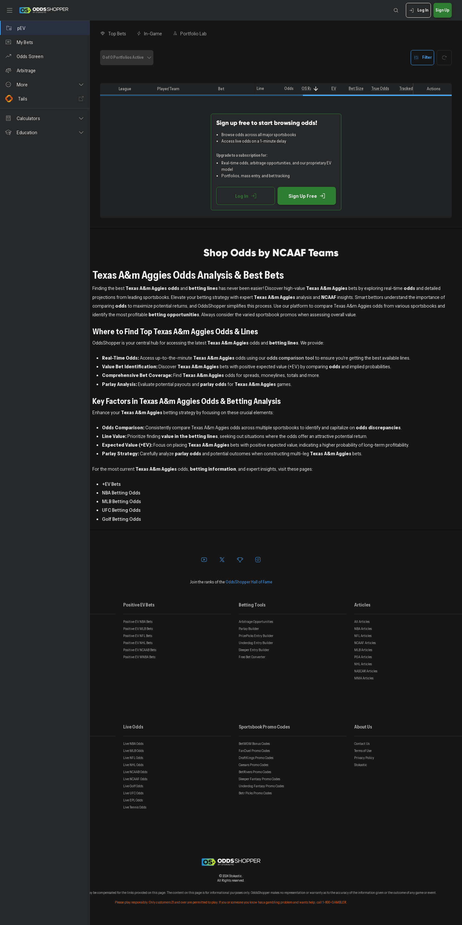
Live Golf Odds (133, 786)
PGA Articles (363, 657)
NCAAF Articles (365, 643)
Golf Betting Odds (121, 519)
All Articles (362, 621)
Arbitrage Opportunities (256, 621)
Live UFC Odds (133, 793)
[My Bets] (45, 42)
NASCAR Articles (365, 671)
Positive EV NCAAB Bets (139, 650)
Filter (422, 57)
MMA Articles (363, 678)
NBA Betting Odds (121, 492)
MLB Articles (363, 650)
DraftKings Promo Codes (256, 757)
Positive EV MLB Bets (138, 628)
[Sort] (316, 89)
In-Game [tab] (149, 33)
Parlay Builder (249, 628)
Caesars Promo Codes (253, 765)
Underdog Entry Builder (256, 643)
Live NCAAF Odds (135, 779)
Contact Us (362, 743)
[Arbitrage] (45, 70)
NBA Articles (363, 628)
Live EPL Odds (133, 800)
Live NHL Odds (133, 765)
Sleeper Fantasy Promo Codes (259, 779)
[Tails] (45, 99)
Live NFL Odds (133, 757)
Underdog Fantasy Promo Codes (261, 786)
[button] (45, 84)
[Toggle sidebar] (9, 10)
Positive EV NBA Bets (137, 621)
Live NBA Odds (133, 743)
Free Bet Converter (252, 657)
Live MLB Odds (133, 750)
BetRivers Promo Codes (255, 772)
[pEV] (45, 28)
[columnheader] (108, 89)
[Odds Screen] (45, 56)
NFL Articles (363, 635)
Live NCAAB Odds (135, 772)
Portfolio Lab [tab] (189, 33)
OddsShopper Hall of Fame (249, 581)
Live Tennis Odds (134, 807)
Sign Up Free (307, 196)
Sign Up (442, 10)
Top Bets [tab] (113, 33)
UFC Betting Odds (121, 510)
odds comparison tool (290, 357)
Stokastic (360, 765)
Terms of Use (363, 750)
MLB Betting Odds (121, 501)
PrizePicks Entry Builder (256, 635)
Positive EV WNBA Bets (139, 657)
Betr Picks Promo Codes (255, 793)
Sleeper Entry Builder (254, 650)
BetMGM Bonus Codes (254, 743)
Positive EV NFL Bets (137, 635)
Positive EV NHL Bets (137, 643)
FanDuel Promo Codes (254, 750)
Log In (418, 10)
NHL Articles (363, 664)
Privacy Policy (364, 757)
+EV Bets (111, 484)
